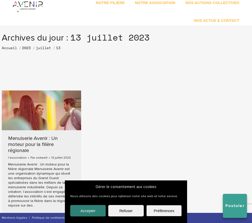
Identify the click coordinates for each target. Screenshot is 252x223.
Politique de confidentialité (51, 218)
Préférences (164, 211)
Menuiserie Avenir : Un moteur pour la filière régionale (33, 144)
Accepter (87, 211)
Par (38, 158)
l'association (17, 158)
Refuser (126, 211)
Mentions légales (14, 218)
